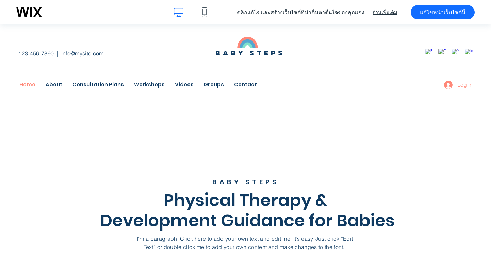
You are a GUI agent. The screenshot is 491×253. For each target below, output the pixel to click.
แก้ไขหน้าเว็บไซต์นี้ (442, 12)
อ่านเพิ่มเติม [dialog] (385, 12)
